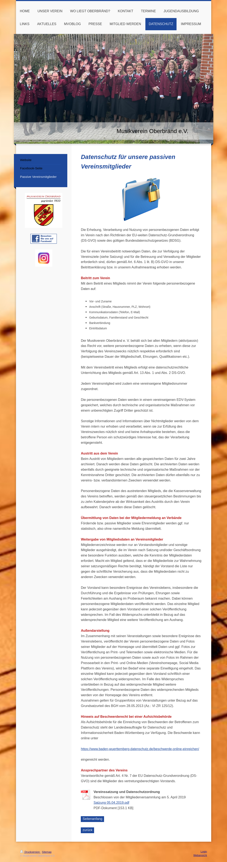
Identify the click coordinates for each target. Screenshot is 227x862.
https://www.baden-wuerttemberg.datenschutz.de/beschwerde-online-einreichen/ (140, 749)
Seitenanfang (92, 819)
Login (204, 851)
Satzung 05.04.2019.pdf (111, 802)
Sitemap (47, 852)
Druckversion (30, 852)
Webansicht (200, 855)
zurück (87, 830)
